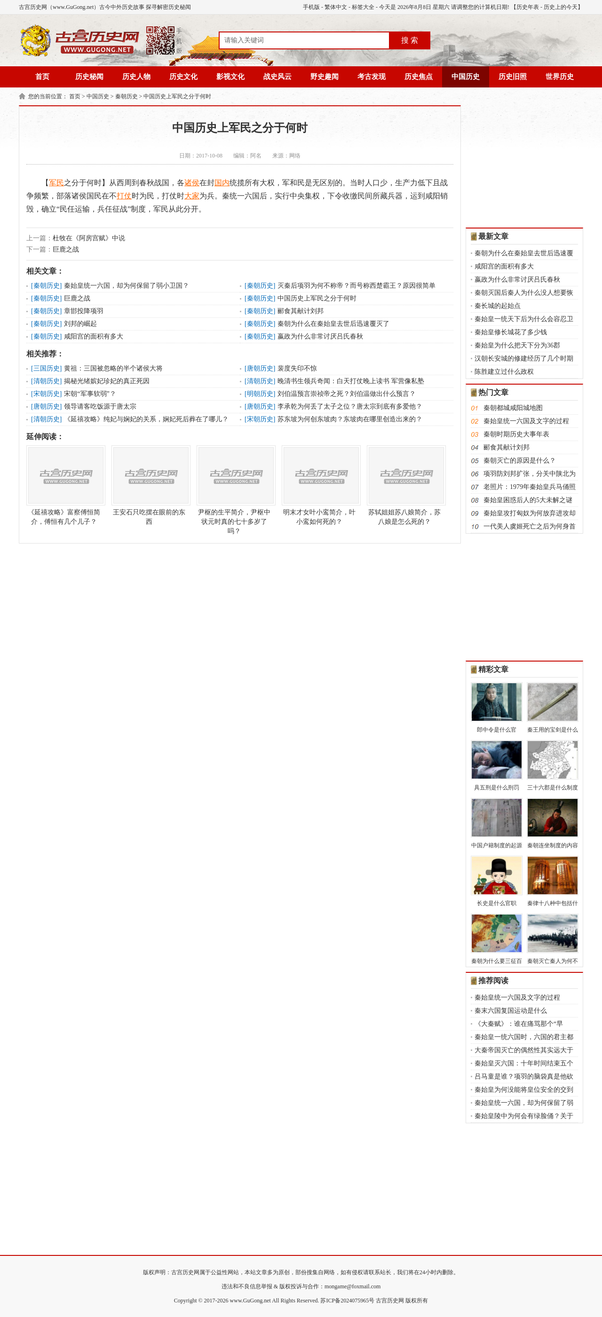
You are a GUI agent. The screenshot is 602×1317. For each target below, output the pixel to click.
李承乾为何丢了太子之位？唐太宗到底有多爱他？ (349, 406)
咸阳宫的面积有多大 (93, 336)
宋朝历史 (46, 393)
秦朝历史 (126, 96)
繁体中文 (336, 7)
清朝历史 (46, 381)
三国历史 (46, 368)
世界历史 (560, 76)
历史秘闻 (89, 76)
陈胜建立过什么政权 (504, 371)
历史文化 (183, 76)
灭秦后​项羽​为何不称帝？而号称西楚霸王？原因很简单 (356, 285)
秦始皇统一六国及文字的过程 (526, 421)
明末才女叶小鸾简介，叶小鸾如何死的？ (319, 485)
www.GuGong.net (250, 1300)
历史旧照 (513, 76)
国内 (222, 183)
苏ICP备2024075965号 (347, 1300)
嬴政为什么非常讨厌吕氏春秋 (320, 336)
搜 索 (409, 40)
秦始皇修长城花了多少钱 (511, 332)
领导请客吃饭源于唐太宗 (100, 406)
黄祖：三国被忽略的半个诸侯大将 (113, 368)
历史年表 (527, 7)
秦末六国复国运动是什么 (511, 1010)
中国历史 (466, 76)
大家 (191, 196)
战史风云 (277, 76)
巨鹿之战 (66, 249)
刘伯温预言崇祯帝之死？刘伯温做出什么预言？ (346, 393)
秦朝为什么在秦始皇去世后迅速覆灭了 (333, 323)
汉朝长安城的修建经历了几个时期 (524, 358)
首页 (42, 76)
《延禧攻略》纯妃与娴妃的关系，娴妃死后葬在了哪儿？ (146, 419)
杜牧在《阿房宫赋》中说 (89, 238)
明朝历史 (260, 393)
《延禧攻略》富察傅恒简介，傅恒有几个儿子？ (64, 485)
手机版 (311, 7)
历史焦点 (418, 76)
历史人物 (136, 76)
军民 (56, 183)
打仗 (124, 196)
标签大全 (363, 7)
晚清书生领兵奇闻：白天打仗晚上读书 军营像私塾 (350, 381)
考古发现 (371, 76)
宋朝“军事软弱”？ (90, 393)
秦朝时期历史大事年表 (516, 434)
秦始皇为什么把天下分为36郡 (517, 345)
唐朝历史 (260, 368)
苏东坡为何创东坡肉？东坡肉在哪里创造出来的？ (349, 419)
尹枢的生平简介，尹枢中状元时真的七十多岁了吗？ (234, 490)
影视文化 (230, 76)
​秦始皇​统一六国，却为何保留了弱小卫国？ (126, 285)
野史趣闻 (324, 76)
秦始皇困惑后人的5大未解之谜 (527, 500)
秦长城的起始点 (498, 305)
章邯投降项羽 (83, 311)
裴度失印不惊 (297, 368)
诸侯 (191, 183)
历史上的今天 (561, 7)
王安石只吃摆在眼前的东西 (149, 485)
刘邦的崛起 (80, 323)
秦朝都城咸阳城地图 (513, 407)
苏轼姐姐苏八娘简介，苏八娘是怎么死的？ (404, 485)
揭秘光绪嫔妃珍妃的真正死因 (107, 381)
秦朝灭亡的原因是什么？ (519, 460)
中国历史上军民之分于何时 (177, 96)
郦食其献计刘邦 (300, 311)
